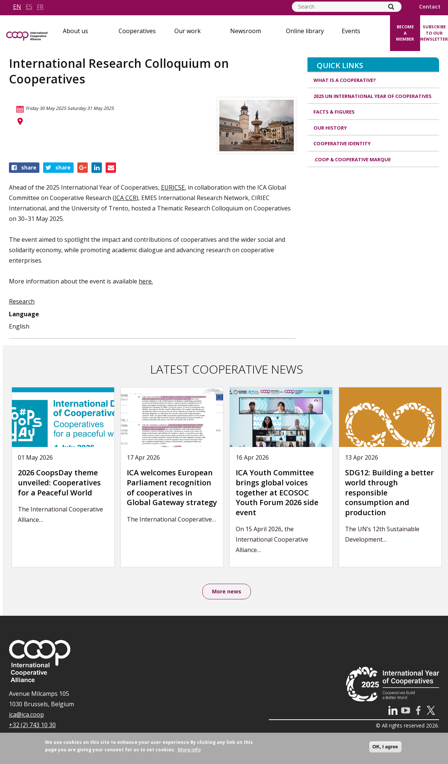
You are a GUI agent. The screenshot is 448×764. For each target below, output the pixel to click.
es (29, 7)
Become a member (405, 33)
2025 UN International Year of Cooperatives (372, 96)
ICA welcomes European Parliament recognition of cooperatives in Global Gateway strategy (172, 487)
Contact (430, 6)
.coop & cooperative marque (352, 159)
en (17, 7)
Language (24, 314)
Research (22, 301)
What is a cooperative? (344, 80)
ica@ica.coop (26, 715)
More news (226, 591)
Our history (330, 127)
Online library (305, 31)
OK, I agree (385, 746)
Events (351, 31)
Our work (187, 31)
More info (189, 749)
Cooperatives (137, 31)
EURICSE (173, 187)
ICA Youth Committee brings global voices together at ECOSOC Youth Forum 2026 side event (277, 492)
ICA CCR (125, 198)
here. (146, 281)
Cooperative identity (342, 143)
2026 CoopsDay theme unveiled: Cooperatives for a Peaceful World (59, 482)
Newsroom (245, 31)
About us (75, 31)
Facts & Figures (334, 111)
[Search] (391, 7)
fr (40, 7)
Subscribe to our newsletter (434, 33)
